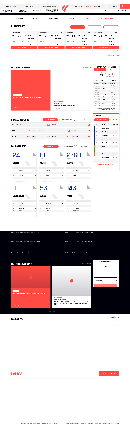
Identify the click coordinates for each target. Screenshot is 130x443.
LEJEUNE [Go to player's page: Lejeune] (75, 186)
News (93, 11)
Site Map (29, 439)
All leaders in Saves (73, 223)
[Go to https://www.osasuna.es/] (23, 2)
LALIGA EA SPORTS (77, 27)
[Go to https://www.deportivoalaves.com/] (29, 2)
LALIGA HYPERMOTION (94, 27)
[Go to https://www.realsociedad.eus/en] (109, 2)
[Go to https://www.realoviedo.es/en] (103, 2)
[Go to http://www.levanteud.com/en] (60, 2)
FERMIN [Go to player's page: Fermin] (21, 214)
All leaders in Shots (46, 190)
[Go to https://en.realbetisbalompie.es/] (91, 2)
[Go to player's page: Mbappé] (30, 167)
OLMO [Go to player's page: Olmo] (20, 219)
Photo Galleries (122, 11)
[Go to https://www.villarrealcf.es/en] (128, 2)
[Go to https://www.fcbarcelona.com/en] (41, 2)
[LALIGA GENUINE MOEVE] (52, 11)
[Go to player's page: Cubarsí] (85, 167)
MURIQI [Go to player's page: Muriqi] (21, 179)
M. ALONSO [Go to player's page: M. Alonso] (76, 179)
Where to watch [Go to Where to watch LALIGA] (49, 6)
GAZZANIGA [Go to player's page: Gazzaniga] (76, 217)
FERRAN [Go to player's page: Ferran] (21, 184)
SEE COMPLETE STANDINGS (106, 164)
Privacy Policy (98, 439)
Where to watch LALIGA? (106, 18)
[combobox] (105, 284)
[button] (8, 11)
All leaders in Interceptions (48, 223)
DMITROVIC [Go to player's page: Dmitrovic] (76, 212)
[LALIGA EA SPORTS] (8, 11)
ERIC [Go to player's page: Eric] (74, 181)
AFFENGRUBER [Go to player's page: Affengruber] (49, 212)
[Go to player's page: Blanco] (58, 200)
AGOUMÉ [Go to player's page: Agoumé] (48, 217)
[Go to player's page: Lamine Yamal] (30, 200)
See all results (113, 55)
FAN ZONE (71, 18)
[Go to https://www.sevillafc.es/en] (115, 2)
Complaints (23, 439)
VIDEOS (87, 18)
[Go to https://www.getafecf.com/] (48, 2)
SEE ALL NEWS (87, 67)
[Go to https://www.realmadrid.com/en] (97, 2)
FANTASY (35, 18)
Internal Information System (72, 439)
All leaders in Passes (73, 190)
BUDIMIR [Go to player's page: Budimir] (21, 181)
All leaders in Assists (19, 223)
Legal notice (90, 439)
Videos (78, 11)
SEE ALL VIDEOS (86, 272)
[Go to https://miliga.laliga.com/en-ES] (125, 6)
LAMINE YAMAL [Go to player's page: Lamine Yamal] (22, 186)
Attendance (100, 69)
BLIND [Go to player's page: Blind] (74, 184)
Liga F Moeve (111, 27)
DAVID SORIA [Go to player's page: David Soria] (76, 219)
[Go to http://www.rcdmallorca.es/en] (85, 2)
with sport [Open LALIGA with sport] (30, 6)
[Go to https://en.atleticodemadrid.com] (17, 2)
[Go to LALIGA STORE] (93, 6)
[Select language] (113, 6)
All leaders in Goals (19, 190)
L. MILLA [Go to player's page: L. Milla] (21, 212)
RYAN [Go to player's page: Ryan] (74, 214)
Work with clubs (53, 439)
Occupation (112, 69)
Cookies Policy (106, 439)
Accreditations (36, 439)
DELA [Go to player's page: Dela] (47, 214)
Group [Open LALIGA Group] (78, 6)
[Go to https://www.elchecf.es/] (35, 2)
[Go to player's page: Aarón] (85, 200)
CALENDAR (19, 18)
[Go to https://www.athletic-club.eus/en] (11, 2)
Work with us (44, 439)
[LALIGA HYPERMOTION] (23, 11)
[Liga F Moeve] (38, 11)
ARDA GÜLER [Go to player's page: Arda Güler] (22, 217)
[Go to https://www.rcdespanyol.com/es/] (78, 2)
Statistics (108, 11)
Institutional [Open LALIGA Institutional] (10, 6)
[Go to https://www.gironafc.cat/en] (54, 2)
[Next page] (117, 342)
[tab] (77, 27)
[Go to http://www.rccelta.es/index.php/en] (72, 2)
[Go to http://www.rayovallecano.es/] (66, 2)
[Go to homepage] (65, 12)
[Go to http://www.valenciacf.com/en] (122, 2)
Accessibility (83, 439)
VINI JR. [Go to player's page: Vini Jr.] (48, 181)
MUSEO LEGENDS (53, 18)
